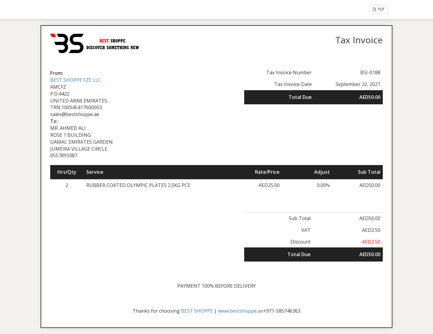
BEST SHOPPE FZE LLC (75, 80)
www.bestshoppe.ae (240, 311)
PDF (379, 9)
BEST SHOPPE (197, 311)
